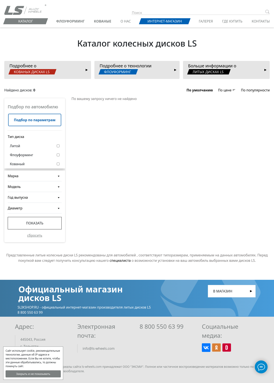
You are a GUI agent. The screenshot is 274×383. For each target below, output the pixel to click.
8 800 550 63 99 (161, 326)
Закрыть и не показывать (33, 374)
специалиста (120, 260)
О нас (126, 21)
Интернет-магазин (164, 21)
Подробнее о (32, 68)
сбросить (34, 235)
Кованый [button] (17, 164)
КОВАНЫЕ (102, 21)
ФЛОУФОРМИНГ (70, 21)
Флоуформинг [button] (21, 155)
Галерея (206, 21)
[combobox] (34, 176)
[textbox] (35, 177)
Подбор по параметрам (34, 120)
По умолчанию (199, 90)
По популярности (255, 90)
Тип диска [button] (16, 136)
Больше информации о (211, 68)
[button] (199, 90)
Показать (34, 223)
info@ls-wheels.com (99, 348)
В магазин (222, 291)
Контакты (261, 21)
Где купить (232, 21)
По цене (227, 90)
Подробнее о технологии (125, 68)
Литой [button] (15, 146)
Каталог (25, 21)
